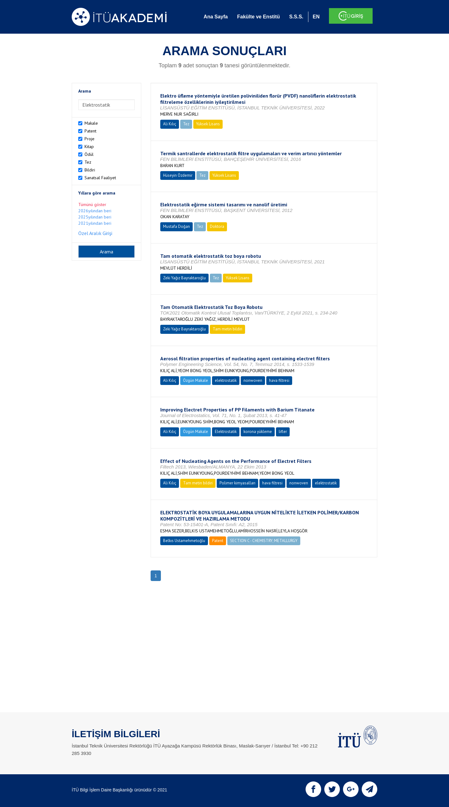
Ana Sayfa (216, 16)
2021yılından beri (94, 223)
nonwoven (253, 380)
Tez (87, 162)
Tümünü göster (92, 204)
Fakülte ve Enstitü (258, 16)
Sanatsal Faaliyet (100, 177)
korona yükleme (258, 431)
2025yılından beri (94, 217)
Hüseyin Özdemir (177, 175)
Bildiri (89, 170)
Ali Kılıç (169, 124)
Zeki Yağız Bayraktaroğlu (184, 278)
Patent (90, 131)
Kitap (89, 146)
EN (316, 16)
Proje (89, 139)
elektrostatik (226, 380)
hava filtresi (279, 380)
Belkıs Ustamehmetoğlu (184, 540)
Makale (91, 123)
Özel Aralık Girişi (95, 233)
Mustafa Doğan (176, 226)
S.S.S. (296, 16)
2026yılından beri (94, 211)
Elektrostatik (226, 431)
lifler (283, 431)
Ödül (89, 154)
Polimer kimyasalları (237, 483)
